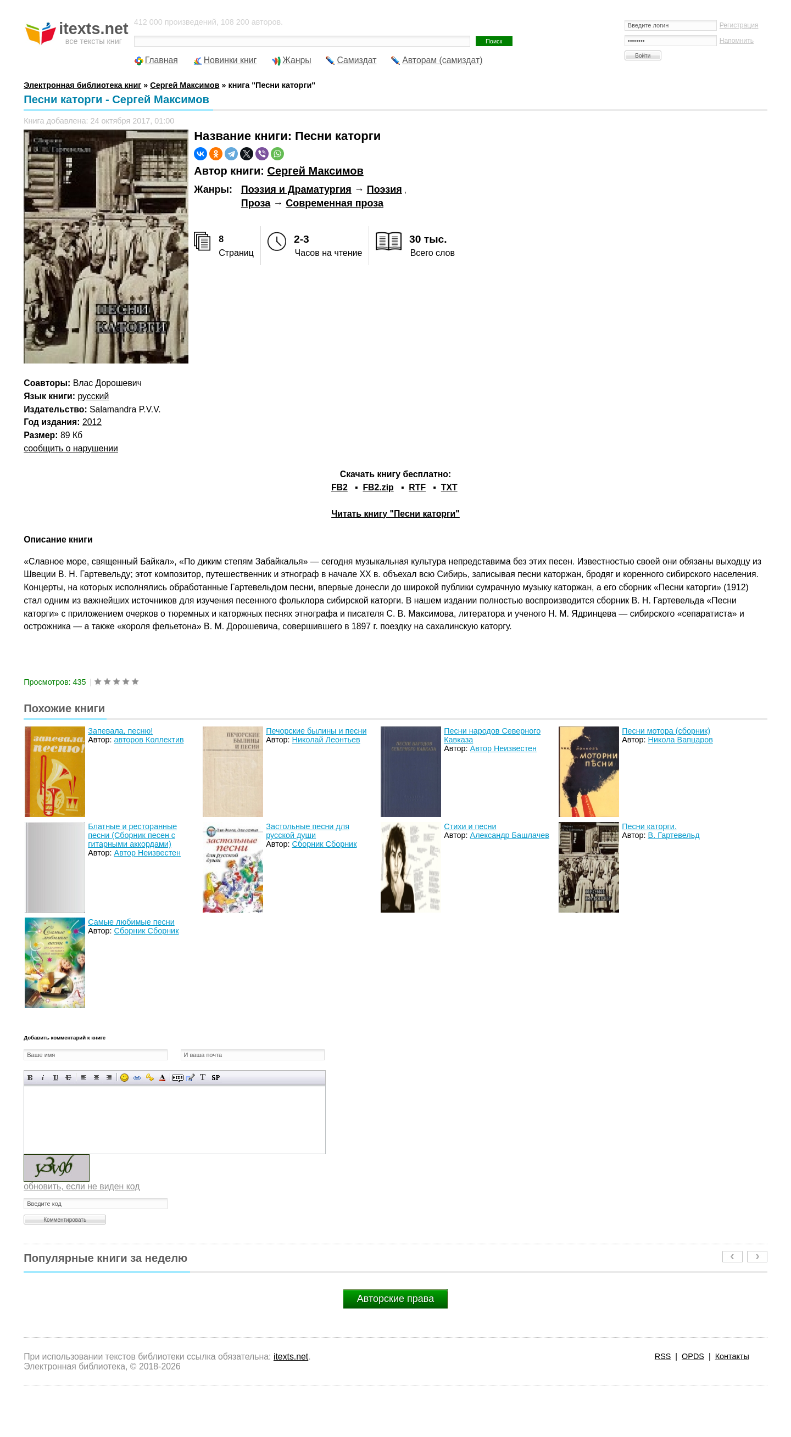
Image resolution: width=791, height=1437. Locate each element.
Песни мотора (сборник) (666, 730)
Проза (255, 203)
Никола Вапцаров (680, 739)
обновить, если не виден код (82, 1186)
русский (93, 396)
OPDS (693, 1356)
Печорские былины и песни (316, 730)
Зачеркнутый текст (68, 1077)
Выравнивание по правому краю (109, 1077)
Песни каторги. (649, 826)
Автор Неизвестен (503, 748)
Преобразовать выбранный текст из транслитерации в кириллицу (203, 1077)
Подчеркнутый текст (55, 1077)
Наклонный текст (43, 1077)
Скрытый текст (177, 1077)
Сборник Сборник (324, 844)
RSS (663, 1356)
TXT (449, 487)
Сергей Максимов (315, 171)
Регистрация (739, 25)
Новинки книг (230, 60)
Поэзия (384, 189)
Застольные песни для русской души (307, 831)
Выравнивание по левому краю (83, 1077)
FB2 (339, 487)
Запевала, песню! (120, 730)
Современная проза (334, 203)
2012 (92, 422)
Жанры (296, 60)
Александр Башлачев (509, 835)
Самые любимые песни (131, 922)
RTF (417, 487)
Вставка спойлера (215, 1077)
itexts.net (291, 1356)
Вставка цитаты (190, 1077)
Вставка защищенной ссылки (149, 1077)
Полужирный (30, 1077)
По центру (96, 1077)
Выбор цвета (162, 1077)
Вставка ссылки (137, 1077)
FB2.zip (378, 487)
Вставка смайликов (124, 1077)
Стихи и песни (470, 826)
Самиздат (356, 60)
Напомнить (737, 40)
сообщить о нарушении (71, 448)
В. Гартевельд (674, 835)
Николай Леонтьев (326, 739)
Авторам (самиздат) (442, 60)
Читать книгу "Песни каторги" (395, 513)
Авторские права (395, 1298)
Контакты (732, 1356)
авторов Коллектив (149, 739)
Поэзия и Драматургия (296, 189)
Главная (161, 60)
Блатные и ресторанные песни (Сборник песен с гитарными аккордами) (132, 835)
